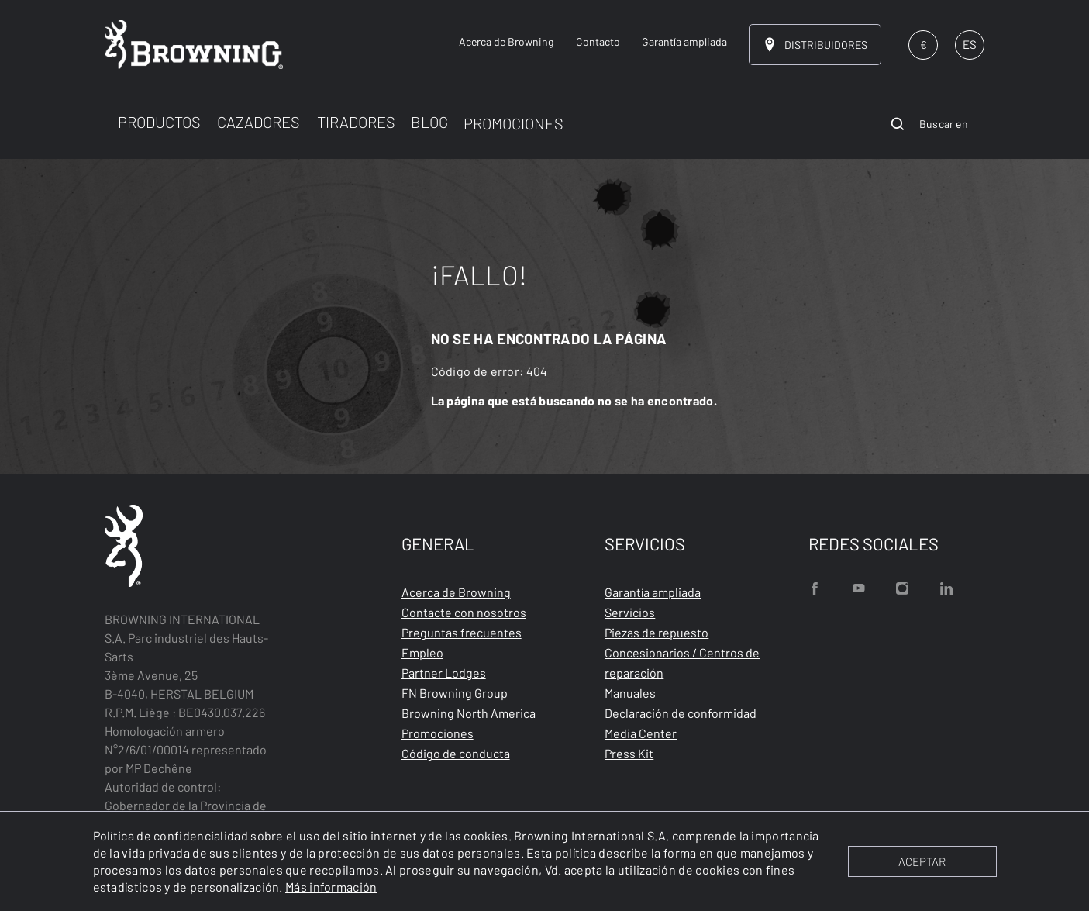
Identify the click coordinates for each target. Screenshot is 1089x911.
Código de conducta (455, 753)
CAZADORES (258, 121)
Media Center (641, 733)
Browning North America (468, 713)
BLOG (429, 121)
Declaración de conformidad (680, 713)
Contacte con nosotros (463, 612)
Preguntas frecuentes (461, 632)
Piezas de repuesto (656, 632)
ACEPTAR (922, 861)
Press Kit (629, 753)
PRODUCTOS (159, 121)
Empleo (422, 652)
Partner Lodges (443, 672)
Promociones (437, 733)
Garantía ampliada (653, 592)
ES (970, 44)
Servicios (630, 612)
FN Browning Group (454, 692)
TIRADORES (356, 121)
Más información (331, 886)
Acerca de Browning (456, 592)
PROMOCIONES (513, 123)
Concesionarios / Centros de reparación (682, 662)
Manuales (630, 692)
